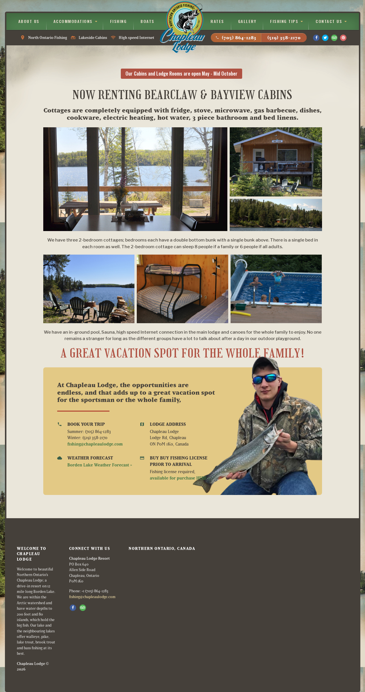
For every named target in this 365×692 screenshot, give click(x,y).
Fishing (118, 21)
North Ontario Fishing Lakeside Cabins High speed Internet (87, 37)
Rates (217, 21)
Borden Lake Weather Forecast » (99, 464)
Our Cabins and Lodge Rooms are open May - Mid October (181, 73)
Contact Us (329, 21)
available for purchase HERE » (180, 477)
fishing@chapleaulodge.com (95, 443)
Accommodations (73, 21)
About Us (28, 21)
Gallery (247, 21)
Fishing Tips (284, 21)
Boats (147, 21)
